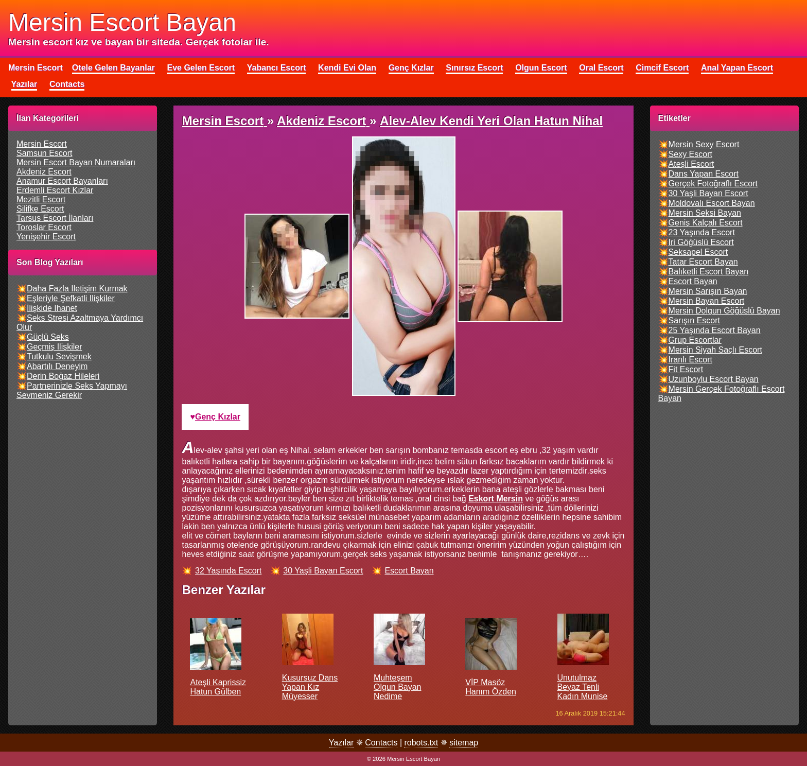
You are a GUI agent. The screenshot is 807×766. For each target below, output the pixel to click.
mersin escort (41, 144)
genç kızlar (217, 416)
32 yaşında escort (228, 570)
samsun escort (44, 153)
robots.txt (421, 742)
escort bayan (408, 570)
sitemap (463, 742)
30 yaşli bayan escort (323, 570)
